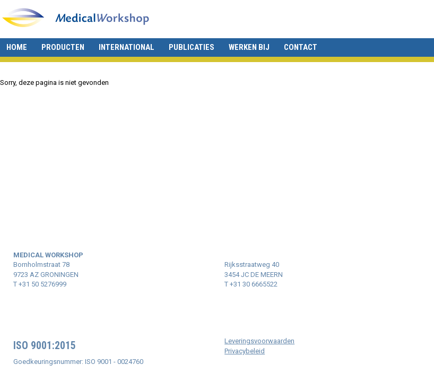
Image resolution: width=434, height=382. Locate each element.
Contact (300, 47)
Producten (62, 47)
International (126, 47)
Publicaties (191, 47)
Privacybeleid (244, 351)
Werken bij (249, 47)
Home (16, 47)
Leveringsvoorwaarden (259, 341)
